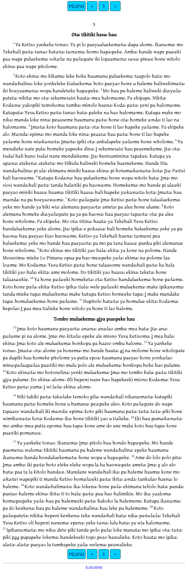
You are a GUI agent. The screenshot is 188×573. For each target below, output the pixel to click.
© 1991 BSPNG (94, 567)
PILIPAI (76, 6)
